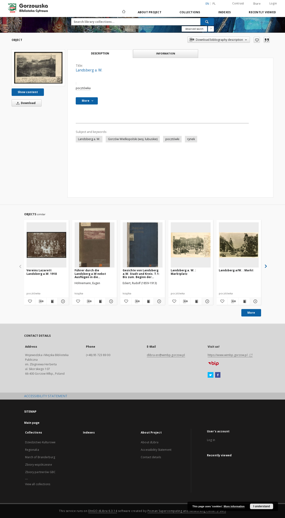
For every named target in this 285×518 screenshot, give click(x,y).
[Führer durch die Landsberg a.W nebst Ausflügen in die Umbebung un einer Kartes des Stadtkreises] (94, 244)
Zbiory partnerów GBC (40, 472)
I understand (261, 506)
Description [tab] (100, 53)
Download (25, 103)
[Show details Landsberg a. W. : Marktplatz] (206, 301)
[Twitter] (210, 375)
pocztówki (172, 139)
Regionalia (32, 450)
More (251, 313)
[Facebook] (217, 375)
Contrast (238, 3)
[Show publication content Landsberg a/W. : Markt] (244, 301)
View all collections (37, 484)
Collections (190, 12)
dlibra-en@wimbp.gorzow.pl (166, 355)
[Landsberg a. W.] (38, 68)
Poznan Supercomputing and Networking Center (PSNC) (186, 511)
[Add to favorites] (257, 40)
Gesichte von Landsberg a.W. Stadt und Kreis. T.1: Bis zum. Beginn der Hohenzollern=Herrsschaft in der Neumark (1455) (143, 273)
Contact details (151, 457)
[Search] (207, 21)
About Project (149, 12)
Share (257, 4)
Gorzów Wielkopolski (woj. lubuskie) (132, 139)
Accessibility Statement (156, 450)
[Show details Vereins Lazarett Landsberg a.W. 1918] (62, 301)
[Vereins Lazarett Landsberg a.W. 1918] (46, 244)
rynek (191, 139)
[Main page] (123, 12)
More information (234, 506)
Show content (28, 92)
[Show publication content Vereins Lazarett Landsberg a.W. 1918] (51, 301)
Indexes (224, 12)
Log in (211, 440)
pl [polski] (214, 3)
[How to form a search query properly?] (211, 29)
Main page (32, 423)
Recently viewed (262, 12)
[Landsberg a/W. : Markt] (239, 244)
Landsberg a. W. (89, 139)
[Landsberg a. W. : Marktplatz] (190, 244)
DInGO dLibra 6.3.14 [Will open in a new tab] (102, 511)
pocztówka (83, 88)
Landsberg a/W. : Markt (236, 270)
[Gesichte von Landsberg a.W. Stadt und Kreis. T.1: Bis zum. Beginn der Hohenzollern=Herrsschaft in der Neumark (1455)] (142, 244)
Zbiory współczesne (38, 465)
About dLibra (149, 442)
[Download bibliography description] (40, 301)
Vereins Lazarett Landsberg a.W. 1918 (41, 272)
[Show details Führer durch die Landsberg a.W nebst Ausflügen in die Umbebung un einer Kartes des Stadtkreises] (110, 301)
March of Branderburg (40, 457)
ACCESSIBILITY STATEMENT (45, 396)
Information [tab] (165, 53)
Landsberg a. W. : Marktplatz (183, 272)
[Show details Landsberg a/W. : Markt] (254, 301)
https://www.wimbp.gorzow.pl (230, 355)
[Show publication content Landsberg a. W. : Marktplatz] (196, 301)
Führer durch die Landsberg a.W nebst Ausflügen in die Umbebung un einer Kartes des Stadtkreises (94, 273)
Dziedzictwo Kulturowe (40, 442)
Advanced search (194, 28)
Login (273, 3)
